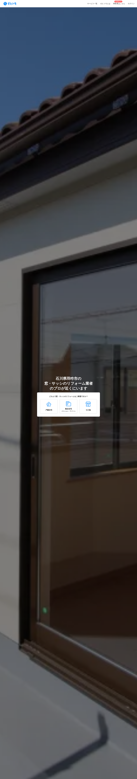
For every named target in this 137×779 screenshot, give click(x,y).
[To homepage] (10, 3)
